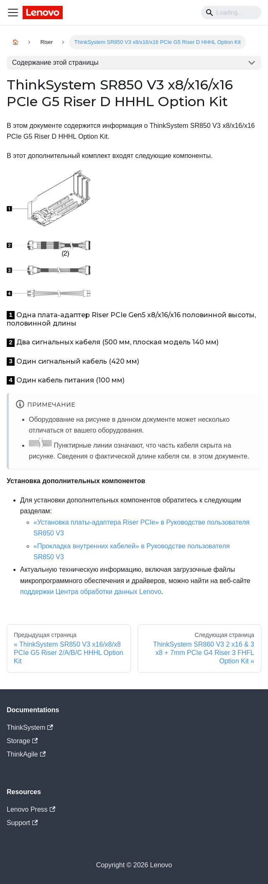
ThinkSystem (30, 727)
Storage (22, 740)
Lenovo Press (31, 809)
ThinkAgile (26, 754)
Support (22, 822)
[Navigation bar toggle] (13, 12)
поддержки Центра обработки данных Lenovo (90, 591)
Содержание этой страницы (55, 62)
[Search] (231, 12)
